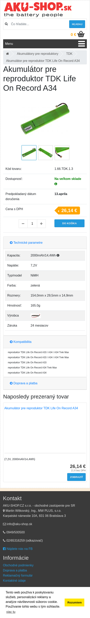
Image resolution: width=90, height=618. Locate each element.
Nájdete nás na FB (18, 548)
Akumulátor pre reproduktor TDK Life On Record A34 (41, 408)
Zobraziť (76, 477)
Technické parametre (26, 242)
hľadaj (77, 24)
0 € (73, 34)
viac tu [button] (10, 611)
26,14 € (69, 210)
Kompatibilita (20, 341)
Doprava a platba (23, 383)
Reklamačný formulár (18, 575)
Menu (9, 43)
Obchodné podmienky (18, 565)
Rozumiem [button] (74, 602)
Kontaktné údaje (14, 580)
